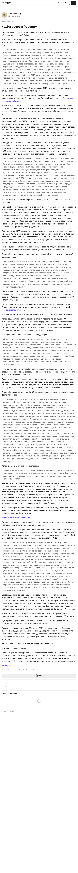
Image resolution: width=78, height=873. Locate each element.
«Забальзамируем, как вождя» (17, 518)
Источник (6, 666)
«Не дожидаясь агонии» (13, 310)
